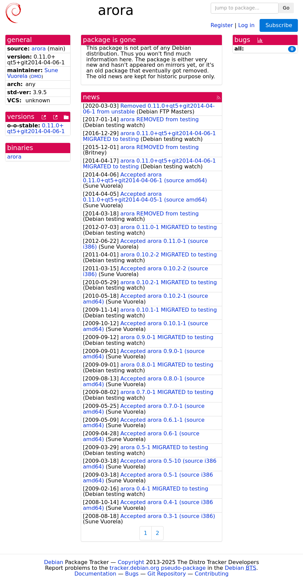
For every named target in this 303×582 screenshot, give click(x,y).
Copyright (131, 562)
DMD (36, 76)
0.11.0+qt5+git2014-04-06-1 (36, 128)
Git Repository (167, 573)
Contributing (212, 573)
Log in (246, 25)
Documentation (95, 573)
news (91, 97)
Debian (53, 562)
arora (39, 48)
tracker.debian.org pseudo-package (158, 568)
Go (286, 8)
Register (222, 25)
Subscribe (278, 25)
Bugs (132, 573)
